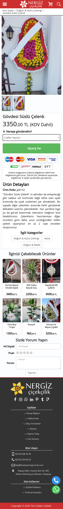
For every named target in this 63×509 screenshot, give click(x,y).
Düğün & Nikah (31, 244)
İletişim (33, 428)
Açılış (47, 238)
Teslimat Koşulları (33, 492)
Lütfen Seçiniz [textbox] (12, 137)
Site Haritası (33, 438)
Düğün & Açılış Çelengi (26, 238)
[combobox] (31, 137)
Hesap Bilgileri (33, 413)
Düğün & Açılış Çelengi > (30, 10)
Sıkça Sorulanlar (33, 423)
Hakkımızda (33, 418)
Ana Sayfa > (9, 10)
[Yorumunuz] (38, 363)
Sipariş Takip (33, 433)
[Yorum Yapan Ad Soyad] (38, 346)
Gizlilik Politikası (33, 487)
